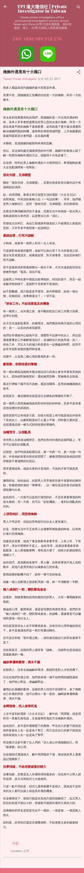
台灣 (26, 851)
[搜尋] (78, 8)
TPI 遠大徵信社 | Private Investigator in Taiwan (42, 8)
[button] (78, 73)
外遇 (15, 843)
